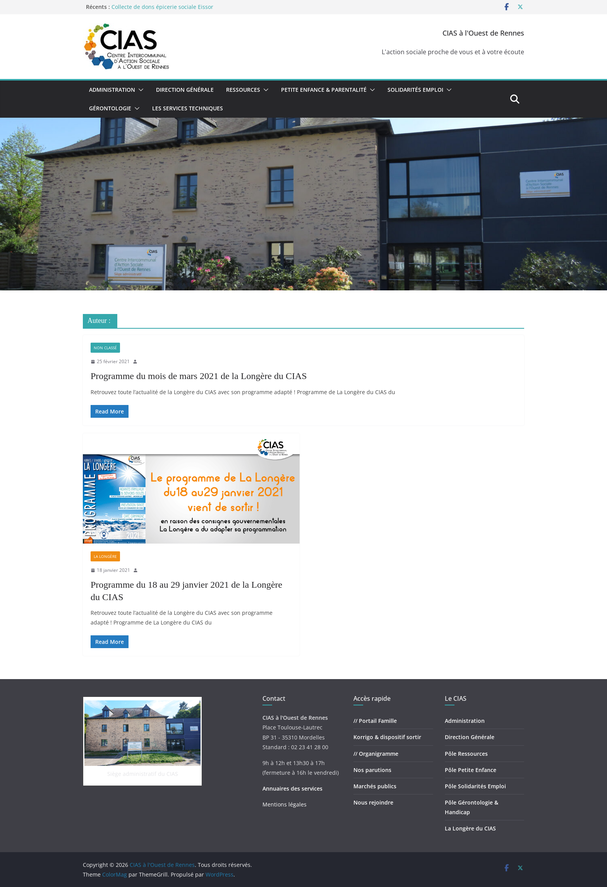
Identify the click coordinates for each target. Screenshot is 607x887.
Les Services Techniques (187, 108)
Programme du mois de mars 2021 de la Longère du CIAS (199, 376)
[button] (139, 89)
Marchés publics (374, 786)
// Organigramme (375, 753)
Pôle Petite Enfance (470, 770)
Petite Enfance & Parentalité (324, 89)
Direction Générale (185, 89)
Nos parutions (372, 770)
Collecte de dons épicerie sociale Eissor (162, 6)
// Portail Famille (375, 720)
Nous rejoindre (373, 802)
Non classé (105, 347)
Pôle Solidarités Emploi (475, 786)
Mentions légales (284, 804)
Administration (112, 89)
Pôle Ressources (466, 753)
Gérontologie (110, 108)
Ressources (243, 89)
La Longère (105, 556)
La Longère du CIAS (470, 828)
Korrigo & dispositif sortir (387, 737)
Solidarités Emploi (415, 89)
